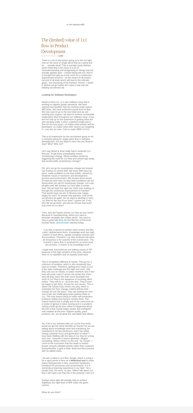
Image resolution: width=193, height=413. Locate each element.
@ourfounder (62, 222)
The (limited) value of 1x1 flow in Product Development (64, 45)
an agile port (58, 17)
